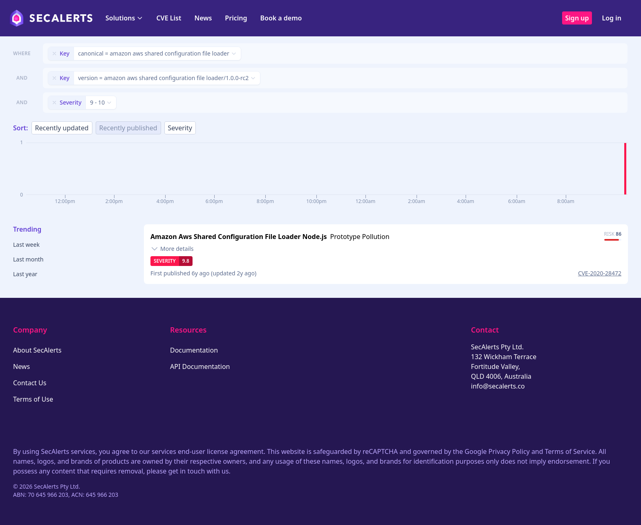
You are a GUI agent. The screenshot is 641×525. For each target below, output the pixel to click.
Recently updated (62, 127)
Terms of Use (33, 399)
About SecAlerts (37, 350)
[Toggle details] (172, 249)
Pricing (236, 17)
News (203, 17)
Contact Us (29, 382)
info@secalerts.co (498, 386)
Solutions (124, 17)
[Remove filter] (54, 53)
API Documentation (200, 366)
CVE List (168, 17)
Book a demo (281, 17)
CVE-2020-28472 (599, 273)
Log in (611, 17)
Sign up (577, 17)
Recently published (128, 127)
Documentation (194, 350)
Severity (180, 127)
